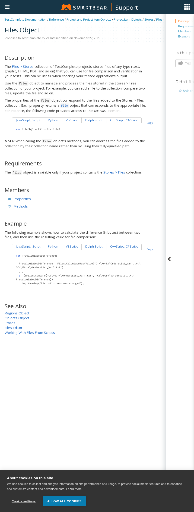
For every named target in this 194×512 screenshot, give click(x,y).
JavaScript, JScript (28, 120)
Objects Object (17, 318)
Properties (19, 198)
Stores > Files (114, 172)
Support (126, 7)
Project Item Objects (128, 19)
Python (53, 120)
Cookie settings (24, 501)
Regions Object (17, 313)
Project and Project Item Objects (89, 19)
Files (159, 19)
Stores (149, 19)
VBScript (72, 120)
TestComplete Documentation (26, 19)
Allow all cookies (64, 501)
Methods (18, 206)
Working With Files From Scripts (30, 332)
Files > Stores (23, 66)
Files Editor (13, 327)
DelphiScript (93, 120)
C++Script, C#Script (124, 120)
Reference (56, 19)
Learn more (74, 489)
